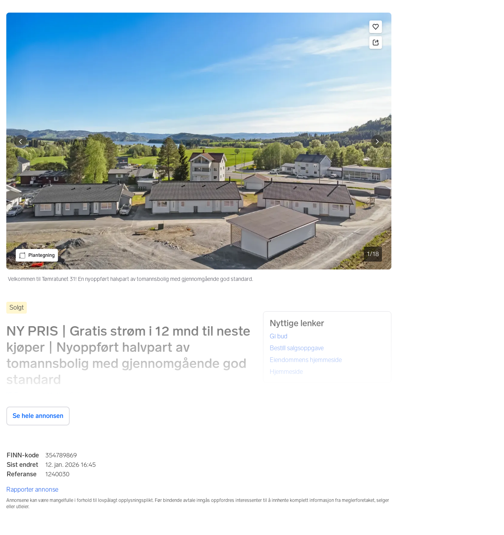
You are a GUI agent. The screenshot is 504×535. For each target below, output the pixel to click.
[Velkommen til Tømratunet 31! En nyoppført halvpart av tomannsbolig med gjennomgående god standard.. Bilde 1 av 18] (198, 141)
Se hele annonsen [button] (38, 416)
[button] (375, 26)
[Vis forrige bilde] (20, 141)
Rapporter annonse (32, 489)
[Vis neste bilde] (377, 141)
